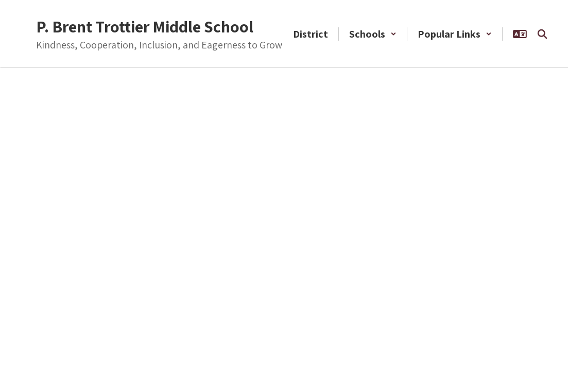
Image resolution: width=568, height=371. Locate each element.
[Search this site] (542, 34)
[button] (373, 34)
